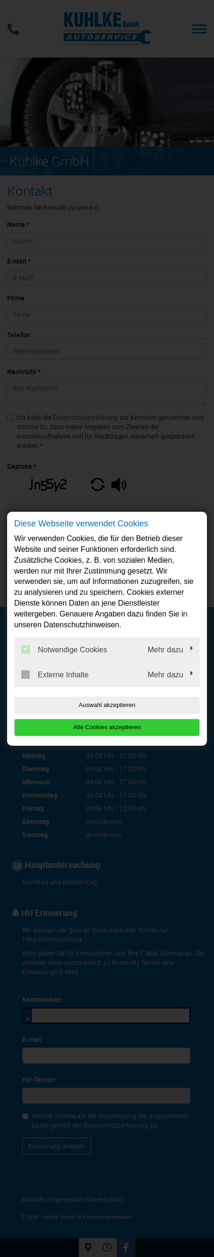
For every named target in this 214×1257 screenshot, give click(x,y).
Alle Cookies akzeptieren (107, 727)
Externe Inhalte (55, 674)
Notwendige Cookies (64, 649)
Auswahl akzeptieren (107, 704)
